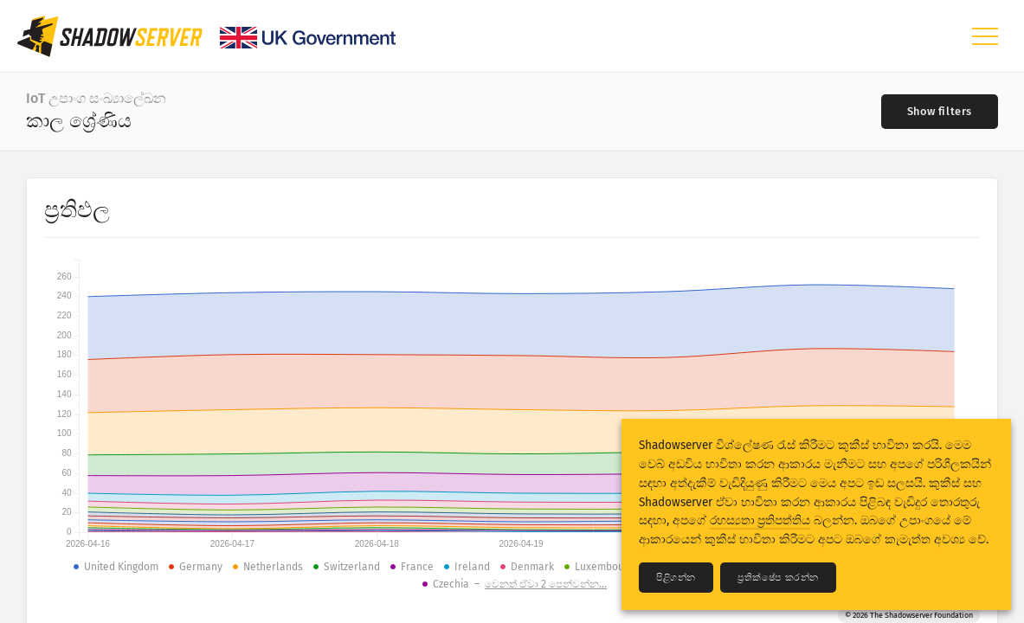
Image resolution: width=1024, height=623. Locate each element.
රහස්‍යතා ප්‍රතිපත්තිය (760, 520)
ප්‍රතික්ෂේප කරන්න (778, 577)
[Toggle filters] (939, 111)
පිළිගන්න (676, 577)
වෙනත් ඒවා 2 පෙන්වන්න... (546, 584)
